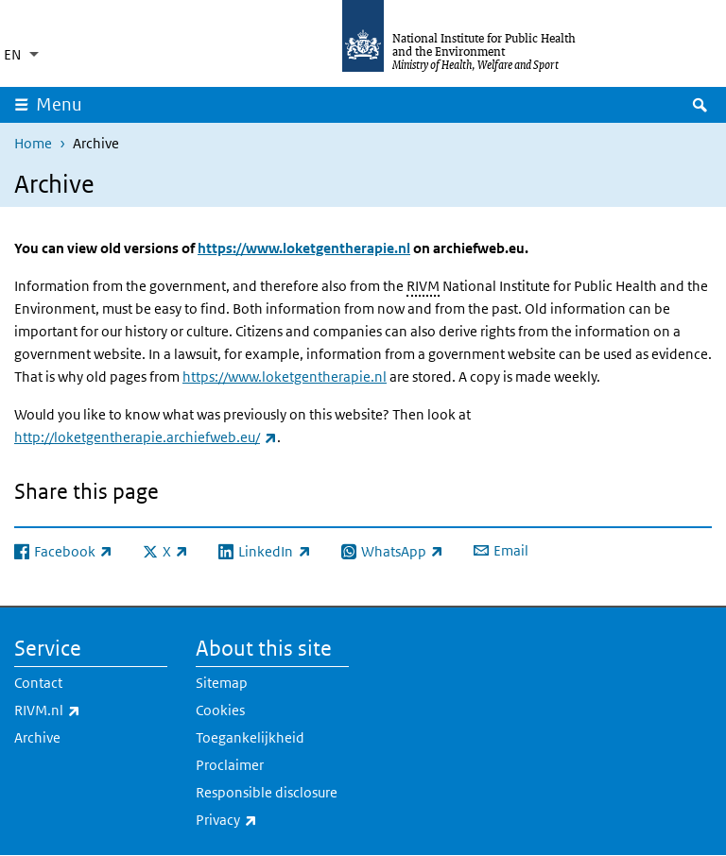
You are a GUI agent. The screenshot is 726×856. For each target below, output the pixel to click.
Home (33, 143)
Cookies (220, 710)
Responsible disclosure (266, 792)
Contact (38, 683)
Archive (37, 737)
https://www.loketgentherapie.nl (304, 248)
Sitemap (222, 683)
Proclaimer (230, 765)
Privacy (272, 820)
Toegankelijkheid (250, 737)
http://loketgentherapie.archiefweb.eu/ (145, 437)
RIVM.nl (90, 710)
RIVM (423, 286)
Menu (59, 104)
